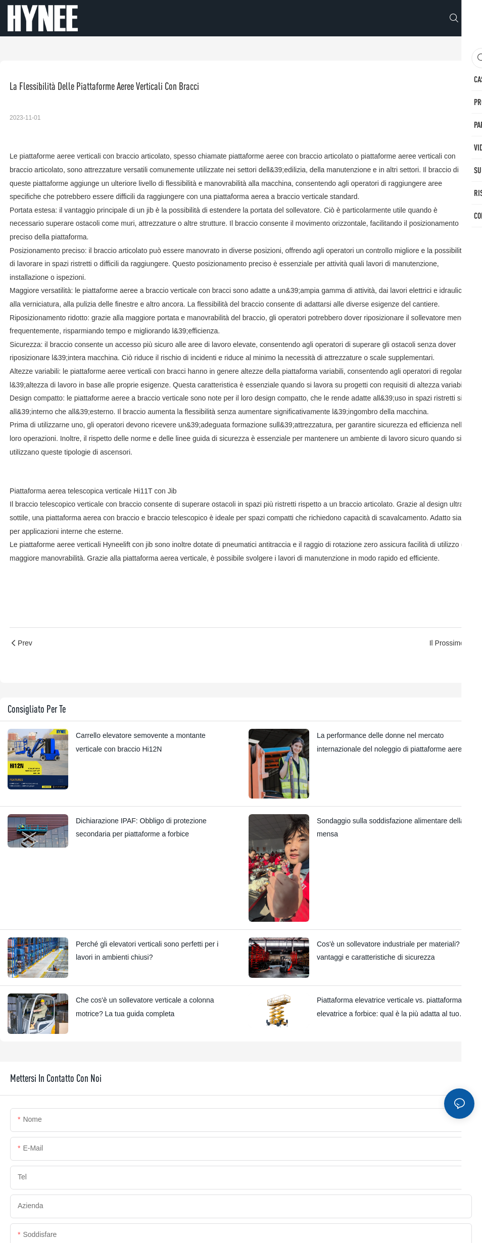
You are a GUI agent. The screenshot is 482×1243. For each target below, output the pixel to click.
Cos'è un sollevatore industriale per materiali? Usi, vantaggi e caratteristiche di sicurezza (395, 951)
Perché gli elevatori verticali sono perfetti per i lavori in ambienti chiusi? (147, 951)
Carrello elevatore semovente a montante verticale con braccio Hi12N (141, 742)
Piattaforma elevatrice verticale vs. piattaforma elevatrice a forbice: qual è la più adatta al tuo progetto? (389, 1008)
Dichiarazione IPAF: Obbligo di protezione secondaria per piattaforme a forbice (141, 827)
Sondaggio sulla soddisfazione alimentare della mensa (390, 827)
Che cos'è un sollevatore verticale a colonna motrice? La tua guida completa (145, 1007)
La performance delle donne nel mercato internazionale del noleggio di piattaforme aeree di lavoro (395, 743)
